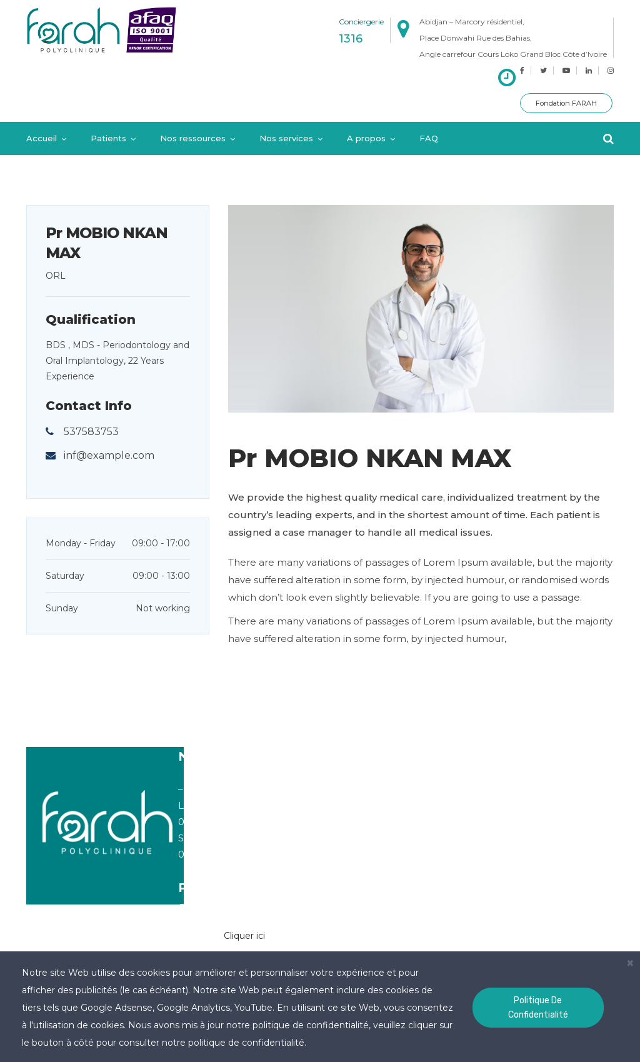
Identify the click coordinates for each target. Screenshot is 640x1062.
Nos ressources (193, 138)
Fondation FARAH (566, 103)
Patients (108, 138)
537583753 (91, 432)
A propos (366, 138)
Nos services (286, 138)
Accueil (41, 138)
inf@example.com (109, 455)
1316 (350, 39)
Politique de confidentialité (538, 1007)
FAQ (428, 138)
